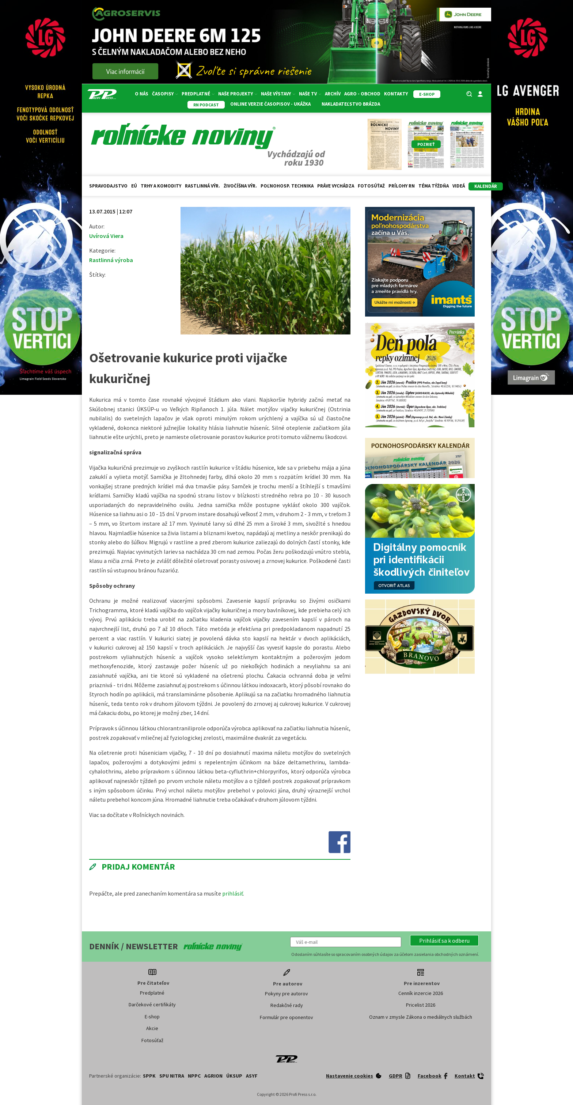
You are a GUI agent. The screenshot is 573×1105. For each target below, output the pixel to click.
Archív (333, 94)
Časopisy (165, 94)
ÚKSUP (234, 1075)
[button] (444, 940)
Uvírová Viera (106, 235)
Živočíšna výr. (240, 186)
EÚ (134, 186)
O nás (141, 94)
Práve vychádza (335, 186)
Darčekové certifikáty (152, 1004)
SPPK (149, 1075)
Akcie (152, 1028)
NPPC (194, 1075)
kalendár (485, 186)
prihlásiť (232, 893)
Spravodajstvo (108, 186)
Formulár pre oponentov (286, 1017)
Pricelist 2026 (420, 1005)
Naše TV (310, 94)
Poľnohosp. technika (287, 186)
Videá (458, 186)
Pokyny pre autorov (286, 993)
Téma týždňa (433, 186)
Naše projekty (237, 94)
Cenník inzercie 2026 (420, 993)
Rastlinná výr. (202, 186)
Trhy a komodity (161, 186)
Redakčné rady (286, 1005)
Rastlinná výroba (111, 260)
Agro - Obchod (362, 94)
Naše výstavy (278, 94)
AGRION (213, 1075)
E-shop (152, 1016)
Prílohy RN (401, 186)
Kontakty (396, 94)
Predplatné (198, 94)
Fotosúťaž (371, 186)
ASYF (252, 1075)
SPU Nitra (171, 1075)
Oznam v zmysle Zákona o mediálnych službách (420, 1017)
